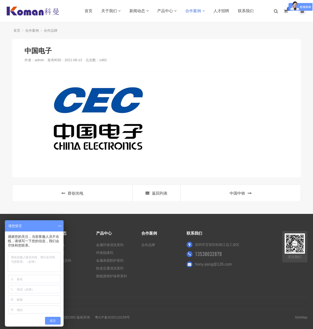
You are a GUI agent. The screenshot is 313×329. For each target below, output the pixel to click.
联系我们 (246, 11)
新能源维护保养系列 (111, 276)
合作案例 (195, 11)
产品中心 (167, 11)
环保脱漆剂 (104, 253)
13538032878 (208, 254)
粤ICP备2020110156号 (112, 317)
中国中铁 (241, 193)
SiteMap (301, 317)
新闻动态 (139, 11)
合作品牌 (50, 30)
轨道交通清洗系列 (109, 268)
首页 (88, 11)
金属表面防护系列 (109, 260)
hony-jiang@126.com (213, 264)
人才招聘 (221, 11)
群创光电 (72, 193)
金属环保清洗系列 (109, 245)
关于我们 (111, 11)
